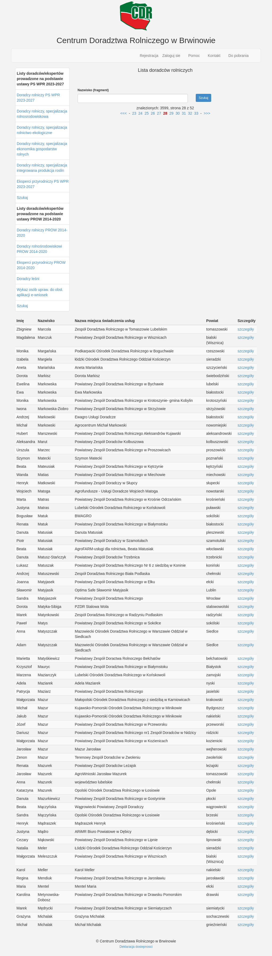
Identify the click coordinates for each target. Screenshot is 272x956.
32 (190, 113)
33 (196, 113)
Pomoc (194, 55)
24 (140, 113)
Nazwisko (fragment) (93, 90)
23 (134, 113)
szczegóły (245, 329)
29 (171, 113)
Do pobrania (238, 55)
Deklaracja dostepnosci (136, 947)
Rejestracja (149, 55)
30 (178, 113)
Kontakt (214, 55)
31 (184, 113)
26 (153, 113)
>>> (207, 113)
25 (146, 113)
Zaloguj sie (171, 55)
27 (159, 113)
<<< (123, 113)
